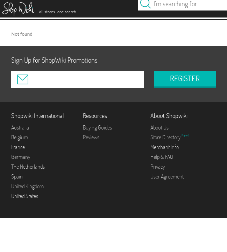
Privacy (157, 166)
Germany (20, 156)
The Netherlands (28, 166)
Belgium (19, 137)
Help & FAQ (161, 156)
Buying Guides (97, 127)
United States (24, 196)
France (18, 147)
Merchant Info (164, 147)
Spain (17, 176)
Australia (20, 127)
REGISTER (185, 78)
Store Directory (166, 137)
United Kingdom (27, 186)
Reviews (91, 137)
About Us (159, 127)
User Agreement (167, 176)
